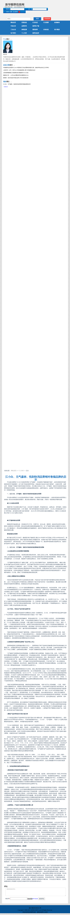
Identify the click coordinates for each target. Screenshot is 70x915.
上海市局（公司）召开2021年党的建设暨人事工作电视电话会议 (19, 70)
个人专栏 (24, 33)
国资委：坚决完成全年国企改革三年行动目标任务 (15, 77)
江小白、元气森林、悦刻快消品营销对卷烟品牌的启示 (17, 84)
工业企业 (13, 29)
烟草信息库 (35, 33)
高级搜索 (47, 18)
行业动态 (35, 22)
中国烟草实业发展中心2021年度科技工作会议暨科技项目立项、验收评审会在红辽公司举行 (26, 67)
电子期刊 (13, 33)
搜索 (37, 18)
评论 (5, 886)
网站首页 (13, 22)
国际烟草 (35, 29)
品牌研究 (24, 26)
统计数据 (57, 29)
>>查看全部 (5, 86)
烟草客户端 (35, 26)
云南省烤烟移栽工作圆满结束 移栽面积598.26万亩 (15, 72)
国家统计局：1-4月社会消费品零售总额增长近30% (16, 75)
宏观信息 (24, 22)
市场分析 (13, 26)
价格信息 (46, 29)
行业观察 (46, 22)
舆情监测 (24, 29)
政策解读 (57, 22)
